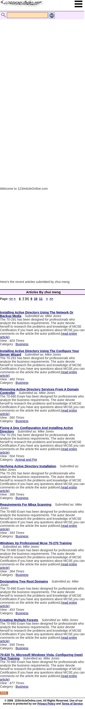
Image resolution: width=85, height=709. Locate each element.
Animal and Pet (26, 459)
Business (21, 344)
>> (51, 299)
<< (11, 299)
